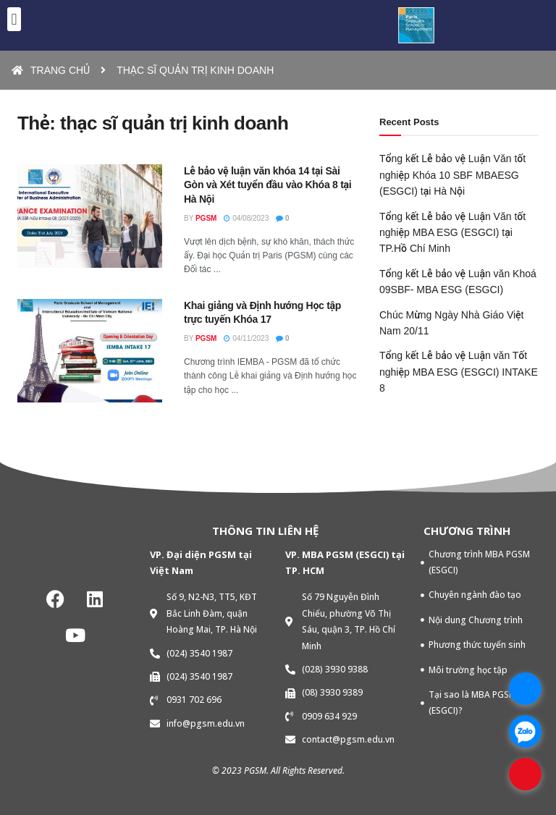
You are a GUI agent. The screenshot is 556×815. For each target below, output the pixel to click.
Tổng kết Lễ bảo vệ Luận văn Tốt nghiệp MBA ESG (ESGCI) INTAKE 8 (458, 372)
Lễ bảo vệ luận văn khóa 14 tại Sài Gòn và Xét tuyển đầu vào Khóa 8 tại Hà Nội (267, 185)
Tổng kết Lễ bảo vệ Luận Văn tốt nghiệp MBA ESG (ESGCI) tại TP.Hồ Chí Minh (452, 233)
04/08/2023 (246, 218)
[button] (14, 19)
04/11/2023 (246, 338)
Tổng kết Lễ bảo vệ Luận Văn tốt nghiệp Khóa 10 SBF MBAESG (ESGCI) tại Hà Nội (452, 175)
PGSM (205, 218)
